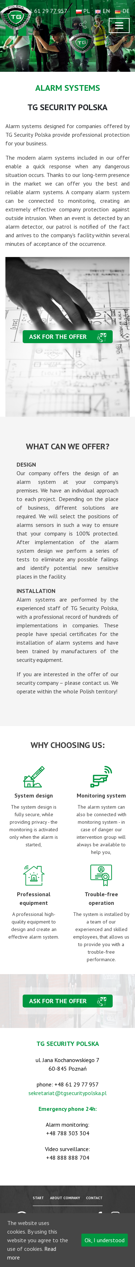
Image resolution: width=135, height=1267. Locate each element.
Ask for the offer (58, 336)
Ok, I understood (105, 1240)
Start (38, 1198)
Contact (94, 1198)
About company (65, 1198)
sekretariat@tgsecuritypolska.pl (67, 1093)
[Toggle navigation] (119, 25)
